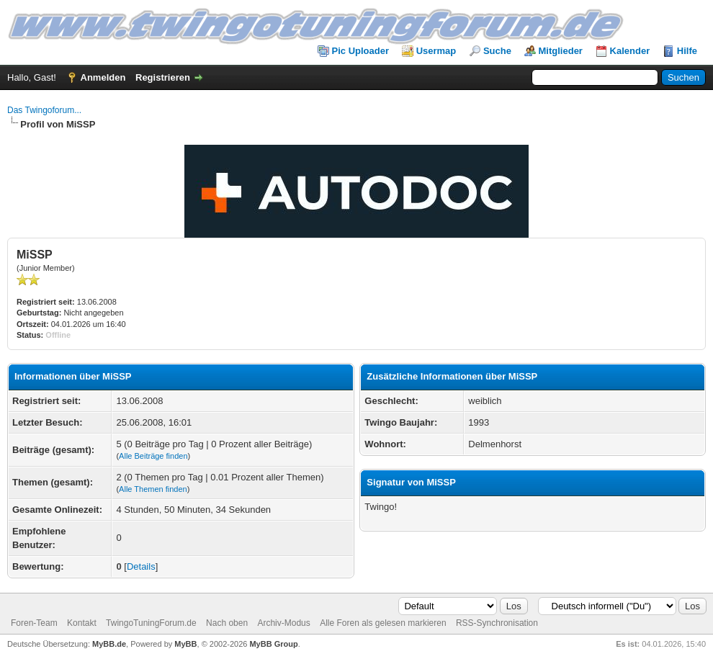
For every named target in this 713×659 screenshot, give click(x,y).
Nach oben (227, 623)
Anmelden (103, 77)
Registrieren (162, 77)
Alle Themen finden (153, 489)
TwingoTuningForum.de (151, 623)
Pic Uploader (360, 50)
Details (141, 566)
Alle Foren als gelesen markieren (383, 623)
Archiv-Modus (283, 623)
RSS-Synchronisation (497, 623)
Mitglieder (561, 50)
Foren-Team (34, 623)
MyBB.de (109, 644)
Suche (497, 50)
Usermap (436, 50)
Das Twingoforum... (44, 110)
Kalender (630, 50)
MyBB (185, 644)
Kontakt (82, 623)
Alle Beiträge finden (153, 456)
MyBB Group (273, 644)
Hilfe (687, 50)
